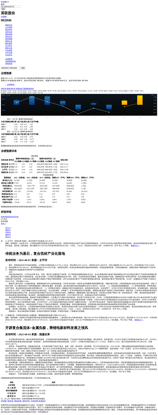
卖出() (8, 237)
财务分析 (8, 48)
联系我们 (42, 401)
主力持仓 (8, 46)
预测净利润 (11, 89)
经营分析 (8, 32)
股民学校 (26, 401)
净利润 (3, 89)
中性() (8, 232)
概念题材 (8, 43)
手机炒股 (34, 401)
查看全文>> (135, 246)
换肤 (2, 4)
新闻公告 (8, 41)
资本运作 (8, 37)
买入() (8, 228)
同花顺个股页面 (7, 401)
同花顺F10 (5, 2)
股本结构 (8, 34)
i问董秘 (4, 17)
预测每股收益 (28, 89)
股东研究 (8, 30)
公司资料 (8, 27)
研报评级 (8, 64)
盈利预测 (8, 39)
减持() (8, 235)
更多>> (3, 224)
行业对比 (8, 55)
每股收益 (19, 89)
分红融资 (8, 50)
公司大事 (8, 53)
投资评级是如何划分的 (9, 217)
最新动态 (8, 25)
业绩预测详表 (10, 61)
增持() (8, 230)
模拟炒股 (17, 401)
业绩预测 (8, 59)
